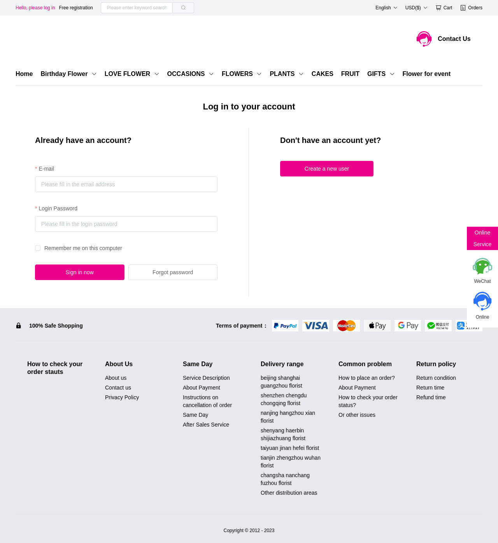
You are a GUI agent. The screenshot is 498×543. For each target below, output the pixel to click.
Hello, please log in (35, 7)
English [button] (386, 8)
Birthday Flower (68, 74)
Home (24, 74)
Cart (443, 8)
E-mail (46, 169)
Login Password (58, 208)
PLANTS (286, 74)
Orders (471, 8)
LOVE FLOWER (132, 74)
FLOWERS (242, 74)
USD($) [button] (416, 8)
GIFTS (381, 74)
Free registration (76, 7)
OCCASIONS (190, 74)
